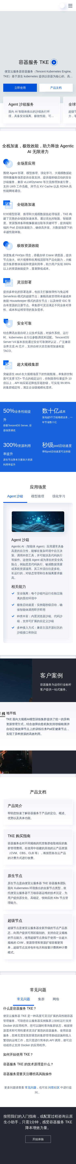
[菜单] (70, 5)
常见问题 (30, 1087)
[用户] (62, 5)
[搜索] (54, 5)
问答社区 (54, 1087)
